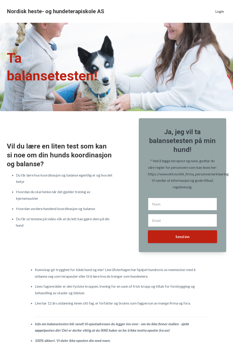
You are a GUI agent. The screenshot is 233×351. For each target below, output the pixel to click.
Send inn (182, 236)
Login (219, 11)
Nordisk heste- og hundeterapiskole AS (55, 11)
